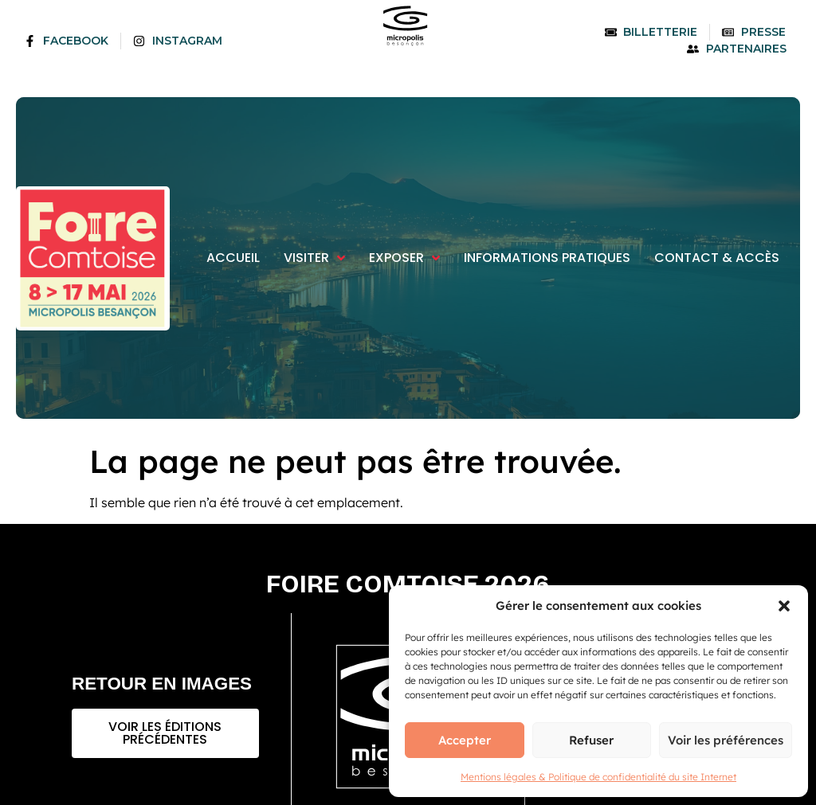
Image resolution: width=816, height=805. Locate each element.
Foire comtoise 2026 (408, 584)
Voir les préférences (725, 740)
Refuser (591, 740)
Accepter (464, 740)
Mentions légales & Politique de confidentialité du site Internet (598, 777)
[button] (784, 606)
